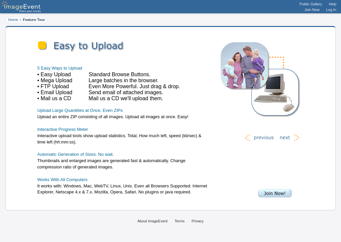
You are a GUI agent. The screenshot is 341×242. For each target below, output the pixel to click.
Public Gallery (311, 4)
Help (332, 4)
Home (13, 20)
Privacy (197, 221)
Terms (179, 221)
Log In (331, 10)
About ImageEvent (153, 221)
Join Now (311, 10)
